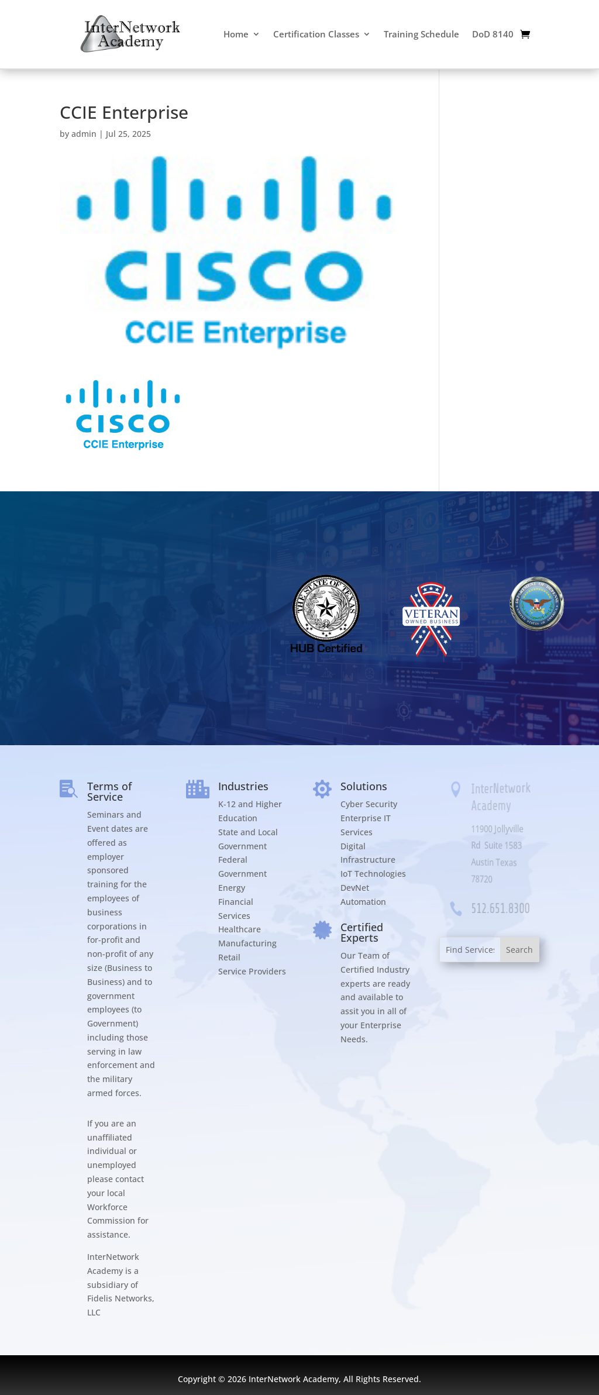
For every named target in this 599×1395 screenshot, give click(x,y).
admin (84, 133)
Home (236, 34)
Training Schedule (421, 34)
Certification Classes (316, 34)
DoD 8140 (493, 34)
